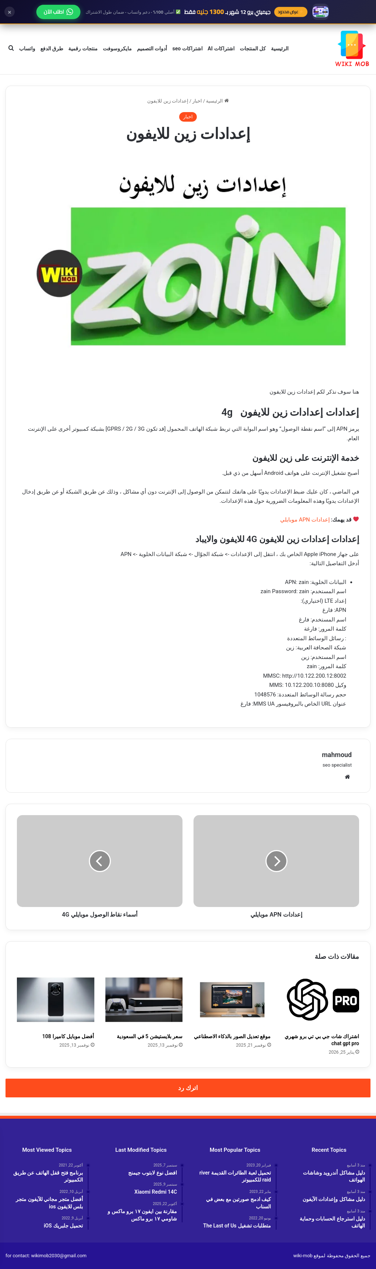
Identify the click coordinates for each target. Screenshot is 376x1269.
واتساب (27, 48)
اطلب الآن (58, 12)
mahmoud (337, 755)
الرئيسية (280, 48)
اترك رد (188, 1087)
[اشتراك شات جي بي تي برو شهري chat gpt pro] (320, 999)
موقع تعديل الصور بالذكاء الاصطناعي (232, 1036)
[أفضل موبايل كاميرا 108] (55, 999)
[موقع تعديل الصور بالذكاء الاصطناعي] (232, 999)
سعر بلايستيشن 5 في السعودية (149, 1036)
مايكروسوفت (117, 48)
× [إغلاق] (9, 12)
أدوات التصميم (152, 48)
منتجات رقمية (82, 48)
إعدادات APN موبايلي (304, 519)
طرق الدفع (51, 48)
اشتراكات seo (187, 48)
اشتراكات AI (221, 48)
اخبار (197, 101)
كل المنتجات (253, 48)
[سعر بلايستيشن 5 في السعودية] (144, 999)
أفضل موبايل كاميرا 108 (68, 1036)
